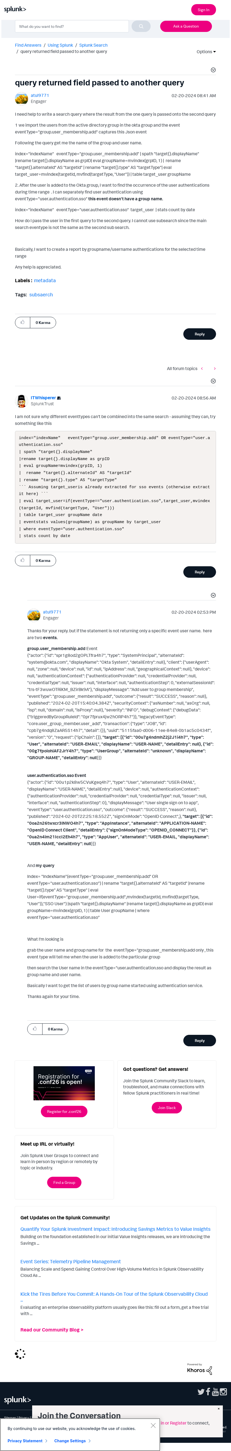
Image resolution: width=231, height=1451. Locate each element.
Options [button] (203, 51)
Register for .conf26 (64, 1119)
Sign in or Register (169, 1423)
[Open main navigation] (223, 9)
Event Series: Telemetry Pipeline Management (70, 1270)
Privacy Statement (25, 1440)
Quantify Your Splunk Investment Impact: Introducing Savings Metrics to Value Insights (115, 1237)
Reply (200, 334)
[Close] (153, 1425)
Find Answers (28, 45)
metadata (45, 280)
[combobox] (83, 26)
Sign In (203, 9)
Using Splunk (60, 45)
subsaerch (41, 294)
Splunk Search (93, 45)
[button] (212, 70)
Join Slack (167, 1115)
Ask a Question (186, 26)
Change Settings (70, 1440)
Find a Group (64, 1190)
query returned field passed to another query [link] (63, 51)
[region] (80, 1434)
